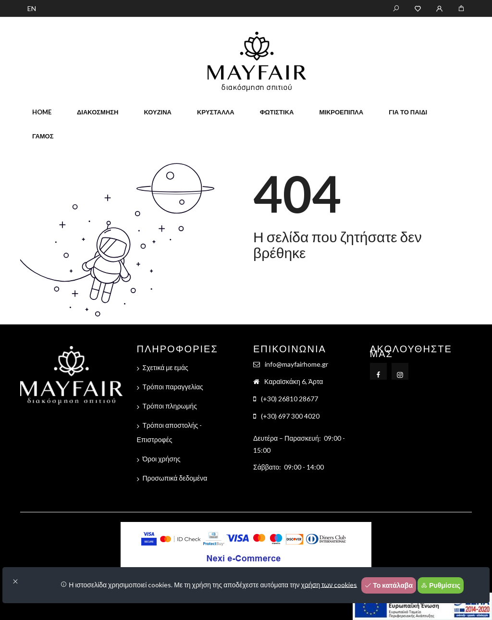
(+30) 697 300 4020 (290, 416)
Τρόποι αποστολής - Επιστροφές (169, 432)
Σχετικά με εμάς (165, 367)
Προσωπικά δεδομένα (175, 478)
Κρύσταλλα (215, 112)
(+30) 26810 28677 (289, 399)
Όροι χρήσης (162, 459)
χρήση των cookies (329, 584)
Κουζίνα (158, 112)
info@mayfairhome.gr (296, 364)
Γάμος (43, 136)
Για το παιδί (408, 112)
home (41, 112)
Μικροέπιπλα (341, 112)
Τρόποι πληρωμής (170, 406)
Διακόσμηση (97, 112)
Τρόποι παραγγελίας (173, 387)
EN (31, 8)
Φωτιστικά (277, 112)
